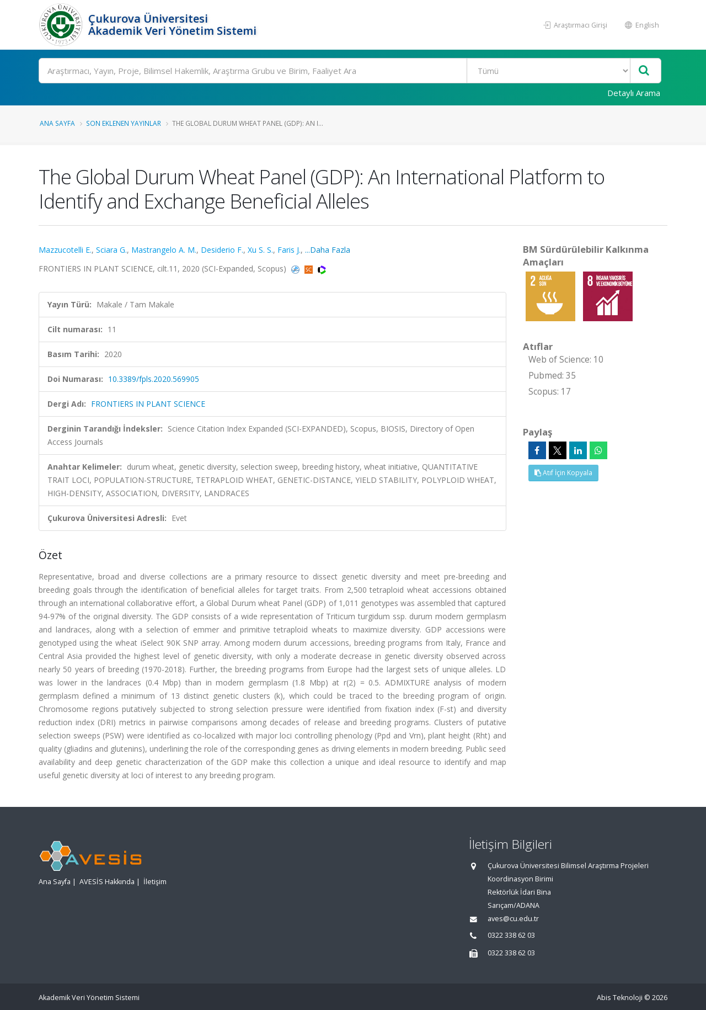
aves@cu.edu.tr (513, 918)
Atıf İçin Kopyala (563, 472)
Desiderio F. (222, 249)
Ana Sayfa (57, 123)
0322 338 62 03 (511, 935)
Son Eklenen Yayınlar (123, 123)
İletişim (155, 881)
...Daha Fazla (327, 249)
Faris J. (289, 249)
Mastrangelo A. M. (163, 249)
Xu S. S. (260, 249)
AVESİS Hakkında (107, 881)
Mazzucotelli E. (65, 249)
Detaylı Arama (633, 92)
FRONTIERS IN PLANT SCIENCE (148, 403)
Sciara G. (111, 249)
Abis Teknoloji (620, 997)
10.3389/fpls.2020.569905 (153, 379)
